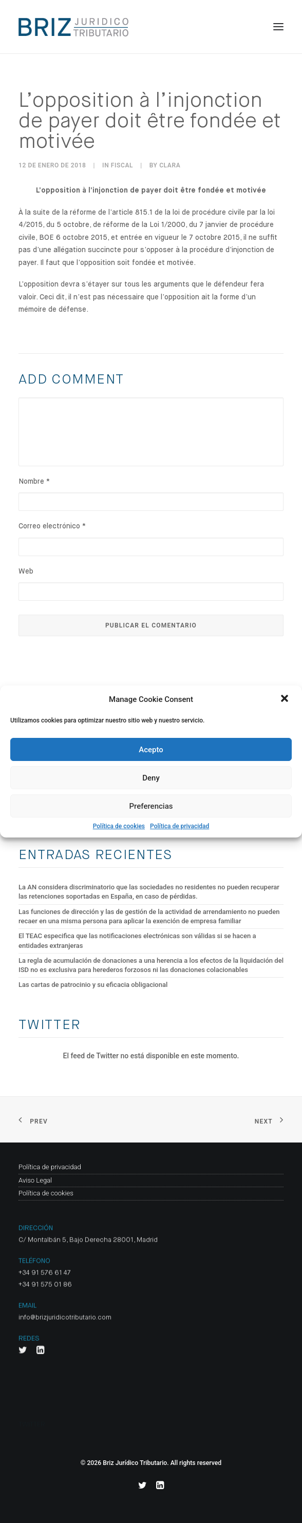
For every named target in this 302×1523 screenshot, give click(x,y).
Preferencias (151, 806)
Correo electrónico (52, 526)
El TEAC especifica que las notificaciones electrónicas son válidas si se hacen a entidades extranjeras (137, 940)
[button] (285, 699)
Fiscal (122, 165)
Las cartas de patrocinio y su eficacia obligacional (92, 984)
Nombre (34, 481)
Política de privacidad (179, 826)
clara (169, 165)
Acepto (151, 749)
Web (25, 571)
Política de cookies (119, 826)
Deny (151, 778)
